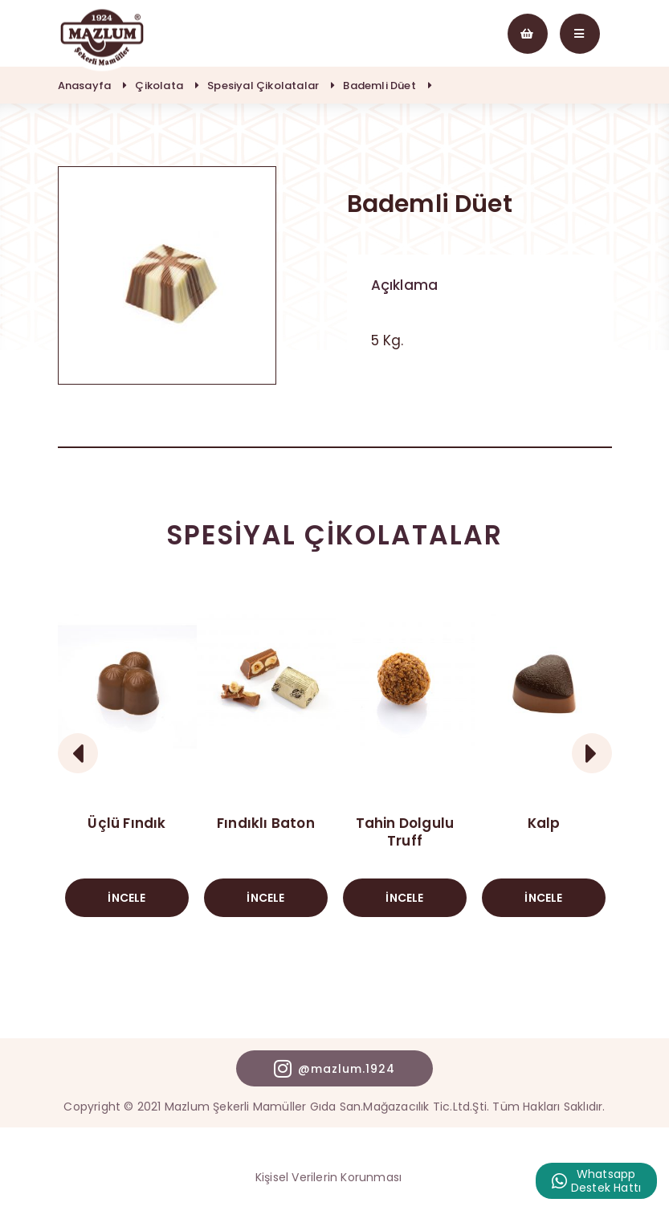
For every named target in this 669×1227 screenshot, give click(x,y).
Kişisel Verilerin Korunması (328, 1177)
